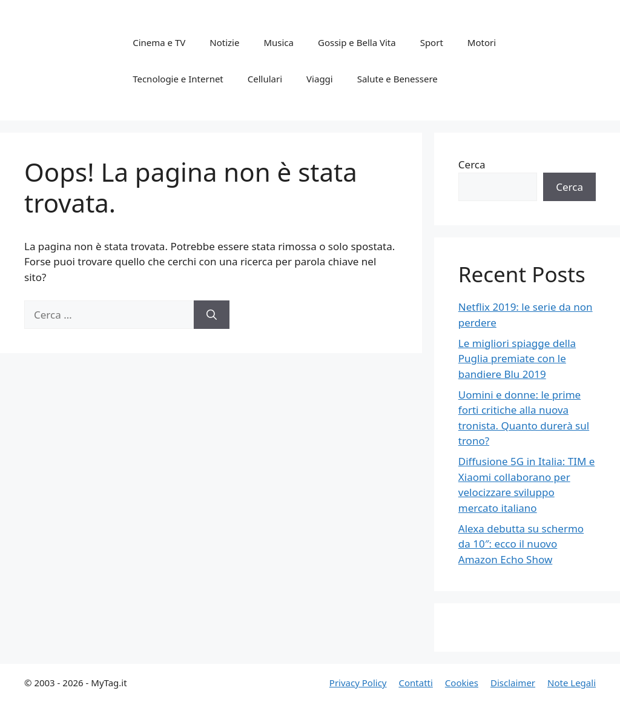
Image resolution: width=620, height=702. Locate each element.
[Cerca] (211, 314)
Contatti (415, 683)
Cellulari (265, 79)
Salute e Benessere (397, 79)
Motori (481, 42)
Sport (431, 42)
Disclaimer (512, 683)
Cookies (461, 683)
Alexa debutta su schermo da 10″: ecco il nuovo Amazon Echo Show (521, 544)
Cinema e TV (159, 42)
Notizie (224, 42)
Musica (278, 42)
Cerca (472, 164)
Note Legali (571, 683)
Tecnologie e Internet (178, 79)
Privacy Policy (358, 683)
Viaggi (319, 79)
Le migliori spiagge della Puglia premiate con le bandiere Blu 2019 (517, 358)
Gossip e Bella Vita (357, 42)
